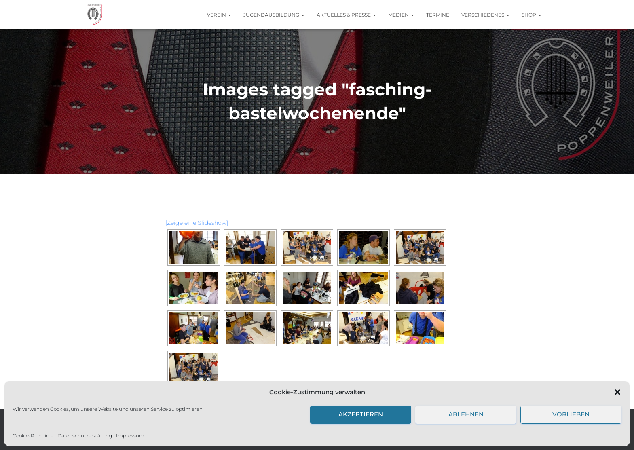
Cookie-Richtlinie (33, 436)
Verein (219, 15)
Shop (531, 15)
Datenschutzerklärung (84, 436)
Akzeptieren (360, 414)
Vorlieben (571, 414)
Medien (401, 15)
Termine (437, 15)
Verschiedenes (485, 15)
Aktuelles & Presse (346, 15)
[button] (617, 392)
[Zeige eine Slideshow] (196, 222)
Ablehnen (466, 414)
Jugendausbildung (273, 15)
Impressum (130, 436)
